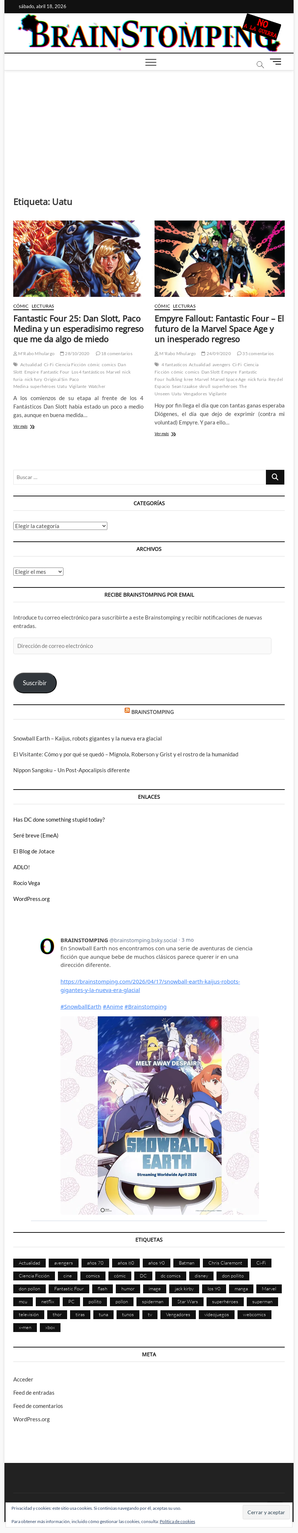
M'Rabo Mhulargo (34, 353)
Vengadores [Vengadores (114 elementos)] (178, 1314)
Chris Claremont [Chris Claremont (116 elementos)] (225, 1263)
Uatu (62, 386)
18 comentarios (114, 353)
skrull (204, 386)
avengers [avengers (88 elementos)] (63, 1263)
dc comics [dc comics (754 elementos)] (171, 1276)
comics (109, 364)
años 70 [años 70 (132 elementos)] (95, 1263)
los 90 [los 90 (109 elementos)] (214, 1288)
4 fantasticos (174, 364)
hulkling (174, 379)
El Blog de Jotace (34, 851)
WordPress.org (31, 898)
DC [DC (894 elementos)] (143, 1276)
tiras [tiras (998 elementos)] (80, 1314)
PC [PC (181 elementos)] (71, 1301)
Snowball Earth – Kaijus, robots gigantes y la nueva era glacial (87, 738)
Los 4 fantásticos (88, 372)
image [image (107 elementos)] (155, 1288)
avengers (221, 364)
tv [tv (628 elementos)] (150, 1314)
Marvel (113, 372)
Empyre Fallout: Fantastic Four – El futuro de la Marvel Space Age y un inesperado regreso (219, 328)
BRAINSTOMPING (152, 711)
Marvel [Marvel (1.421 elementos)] (269, 1288)
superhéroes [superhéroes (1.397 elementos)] (225, 1301)
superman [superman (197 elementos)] (262, 1301)
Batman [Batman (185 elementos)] (186, 1263)
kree (188, 379)
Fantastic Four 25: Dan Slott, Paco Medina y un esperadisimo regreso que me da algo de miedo (78, 328)
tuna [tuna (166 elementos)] (103, 1314)
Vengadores (195, 393)
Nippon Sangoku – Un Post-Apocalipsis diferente (71, 770)
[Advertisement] (149, 125)
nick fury (33, 379)
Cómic (21, 306)
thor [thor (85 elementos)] (57, 1314)
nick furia (257, 379)
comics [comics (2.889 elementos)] (93, 1276)
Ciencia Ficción (70, 364)
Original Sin (55, 379)
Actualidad (31, 364)
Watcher (97, 386)
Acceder (23, 1379)
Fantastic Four (55, 372)
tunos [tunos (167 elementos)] (128, 1314)
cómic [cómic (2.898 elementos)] (120, 1276)
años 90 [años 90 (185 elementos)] (156, 1263)
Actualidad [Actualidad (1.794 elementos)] (29, 1263)
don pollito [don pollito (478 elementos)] (233, 1276)
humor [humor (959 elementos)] (128, 1288)
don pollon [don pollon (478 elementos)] (29, 1288)
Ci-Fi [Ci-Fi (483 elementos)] (261, 1263)
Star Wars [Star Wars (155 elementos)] (187, 1301)
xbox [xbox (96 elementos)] (50, 1327)
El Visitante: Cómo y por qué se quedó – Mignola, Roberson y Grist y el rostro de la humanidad (125, 754)
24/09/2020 (216, 353)
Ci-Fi (48, 364)
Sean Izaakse (184, 386)
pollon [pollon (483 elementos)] (121, 1301)
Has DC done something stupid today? (59, 819)
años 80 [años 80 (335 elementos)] (126, 1263)
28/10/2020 (74, 353)
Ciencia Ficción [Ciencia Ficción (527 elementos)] (34, 1276)
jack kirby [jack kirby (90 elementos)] (184, 1288)
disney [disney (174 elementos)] (201, 1276)
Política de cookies (177, 1521)
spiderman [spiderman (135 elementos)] (152, 1301)
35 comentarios (255, 353)
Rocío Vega (26, 883)
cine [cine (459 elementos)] (67, 1276)
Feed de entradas (34, 1392)
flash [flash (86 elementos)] (102, 1288)
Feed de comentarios (38, 1405)
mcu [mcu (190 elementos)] (23, 1301)
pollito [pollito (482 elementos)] (95, 1301)
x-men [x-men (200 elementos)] (25, 1327)
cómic (94, 364)
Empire (31, 372)
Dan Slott (210, 372)
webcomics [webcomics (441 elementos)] (254, 1314)
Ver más (32, 427)
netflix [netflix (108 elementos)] (47, 1301)
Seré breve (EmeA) (36, 835)
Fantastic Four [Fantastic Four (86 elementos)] (69, 1288)
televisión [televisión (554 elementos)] (29, 1314)
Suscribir (35, 683)
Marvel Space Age (228, 379)
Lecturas (43, 306)
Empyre (229, 372)
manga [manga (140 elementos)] (241, 1288)
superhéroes (42, 386)
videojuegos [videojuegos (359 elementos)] (216, 1314)
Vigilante (78, 386)
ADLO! (21, 867)
